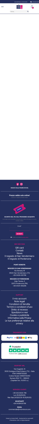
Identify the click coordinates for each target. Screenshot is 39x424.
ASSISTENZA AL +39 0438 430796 (23, 1)
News (19, 253)
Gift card (19, 247)
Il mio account (19, 298)
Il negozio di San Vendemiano (19, 256)
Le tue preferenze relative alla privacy (19, 322)
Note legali (19, 301)
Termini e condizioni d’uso (19, 306)
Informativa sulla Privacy (19, 317)
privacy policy (25, 237)
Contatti (19, 250)
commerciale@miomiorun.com (20, 409)
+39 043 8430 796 (19, 393)
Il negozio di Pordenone (19, 258)
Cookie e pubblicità (19, 315)
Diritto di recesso (19, 309)
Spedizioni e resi (19, 312)
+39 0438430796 (19, 403)
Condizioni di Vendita (19, 304)
